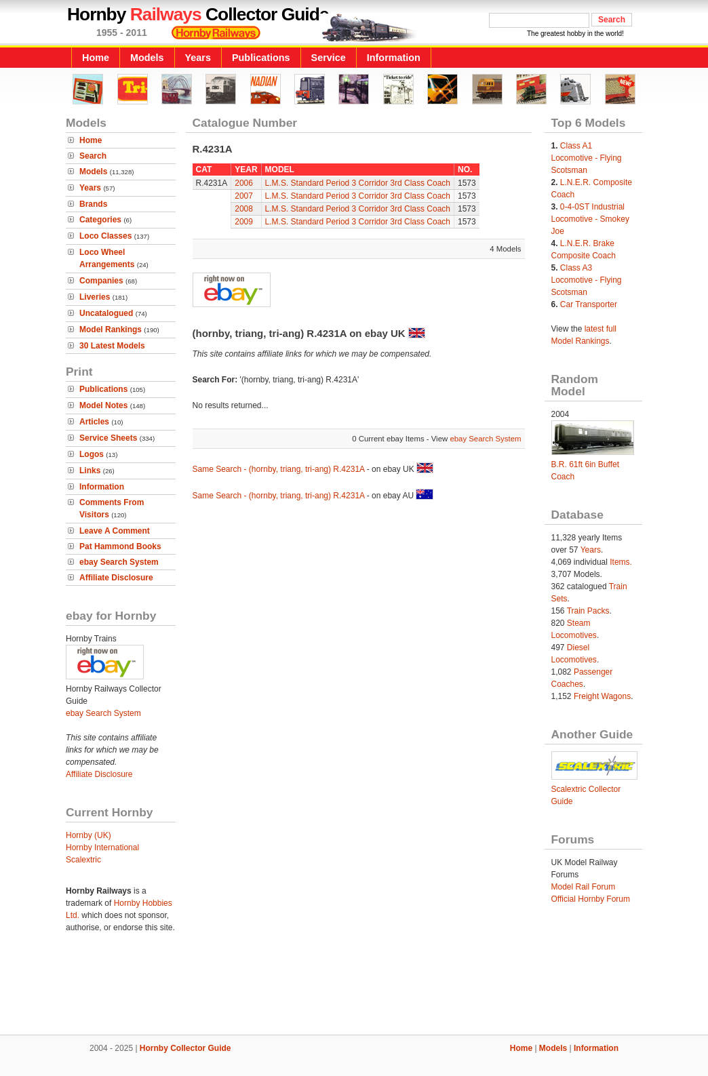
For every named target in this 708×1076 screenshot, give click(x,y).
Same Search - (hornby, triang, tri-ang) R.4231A (279, 469)
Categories (100, 219)
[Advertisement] (354, 988)
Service (328, 57)
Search (92, 156)
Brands (93, 204)
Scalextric (83, 859)
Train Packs (588, 611)
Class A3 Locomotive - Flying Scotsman (586, 280)
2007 (244, 196)
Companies (101, 280)
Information (393, 57)
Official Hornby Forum (590, 899)
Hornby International (102, 847)
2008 (244, 209)
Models (147, 57)
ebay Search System (119, 562)
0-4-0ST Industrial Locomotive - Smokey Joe (590, 219)
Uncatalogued (106, 313)
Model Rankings (110, 329)
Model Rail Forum (583, 887)
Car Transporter (588, 304)
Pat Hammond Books (120, 546)
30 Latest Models (112, 346)
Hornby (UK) (88, 835)
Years (198, 57)
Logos (91, 454)
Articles (94, 421)
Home (95, 57)
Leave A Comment (114, 531)
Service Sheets (108, 438)
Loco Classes (105, 236)
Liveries (94, 297)
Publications (261, 57)
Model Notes (103, 405)
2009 (244, 221)
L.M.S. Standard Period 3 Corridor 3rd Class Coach (357, 183)
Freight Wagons (602, 696)
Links (89, 470)
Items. (621, 562)
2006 (244, 183)
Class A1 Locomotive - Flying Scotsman (586, 158)
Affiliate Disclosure (116, 577)
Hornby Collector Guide (185, 1048)
